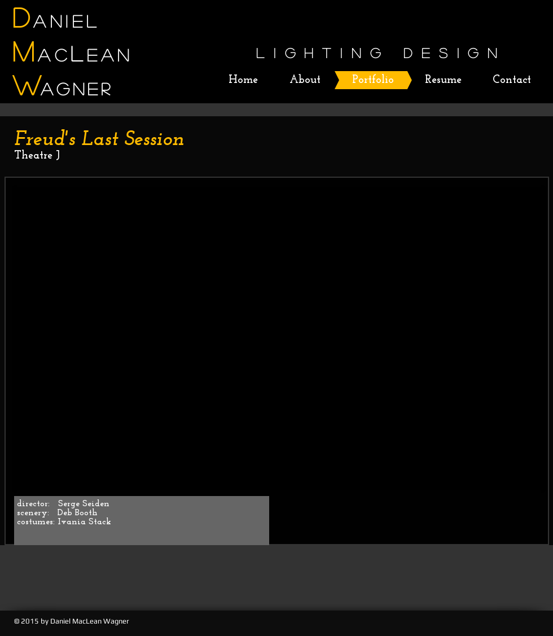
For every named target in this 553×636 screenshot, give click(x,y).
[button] (278, 338)
